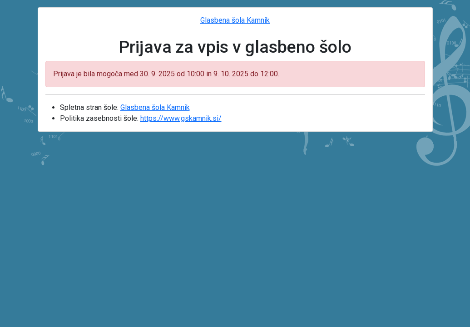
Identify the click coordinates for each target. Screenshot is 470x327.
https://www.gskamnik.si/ (181, 118)
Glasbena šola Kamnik (235, 20)
